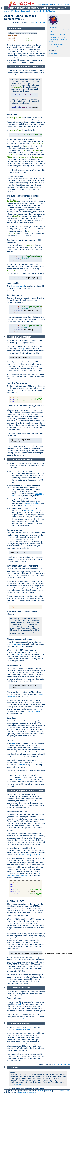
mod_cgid (12, 40)
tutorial (17, 286)
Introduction (53, 27)
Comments (53, 53)
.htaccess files (13, 283)
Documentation (26, 11)
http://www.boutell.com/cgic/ (21, 1019)
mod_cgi (11, 38)
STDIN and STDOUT (16, 901)
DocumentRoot (13, 155)
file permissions (30, 505)
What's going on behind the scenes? (27, 790)
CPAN (18, 1004)
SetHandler (12, 233)
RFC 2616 (20, 654)
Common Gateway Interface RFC (30, 855)
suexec (13, 743)
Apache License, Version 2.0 (26, 1093)
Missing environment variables (21, 639)
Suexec (10, 740)
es (33, 22)
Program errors (14, 665)
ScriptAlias (27, 40)
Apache (6, 11)
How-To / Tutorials (49, 11)
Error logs (11, 718)
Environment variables (17, 812)
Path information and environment (22, 566)
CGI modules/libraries (56, 44)
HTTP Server (14, 11)
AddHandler (27, 36)
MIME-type (22, 349)
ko (43, 22)
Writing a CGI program (57, 34)
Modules (41, 4)
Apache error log (32, 503)
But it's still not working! (57, 37)
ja (40, 22)
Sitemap (67, 4)
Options (25, 38)
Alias (27, 146)
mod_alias (12, 36)
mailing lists (16, 1084)
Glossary (60, 4)
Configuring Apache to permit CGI (26, 67)
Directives (48, 4)
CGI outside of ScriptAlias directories (23, 196)
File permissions (14, 530)
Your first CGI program (17, 383)
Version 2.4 (37, 11)
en (29, 22)
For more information (56, 47)
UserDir (16, 216)
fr (37, 22)
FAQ (54, 4)
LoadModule (17, 87)
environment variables (15, 644)
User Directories (14, 295)
